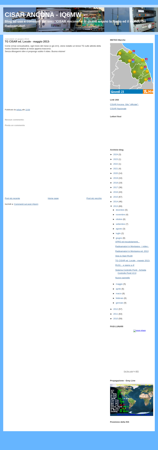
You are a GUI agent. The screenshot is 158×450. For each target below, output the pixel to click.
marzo (119, 293)
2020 (116, 173)
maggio (119, 284)
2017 (116, 187)
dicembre (120, 210)
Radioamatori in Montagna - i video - (132, 246)
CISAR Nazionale (118, 108)
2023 (116, 159)
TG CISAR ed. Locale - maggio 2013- (132, 260)
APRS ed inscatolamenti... (127, 242)
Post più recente (12, 198)
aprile (119, 289)
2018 (116, 183)
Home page (53, 198)
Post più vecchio (94, 198)
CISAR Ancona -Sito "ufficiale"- (124, 104)
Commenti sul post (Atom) (26, 204)
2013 (116, 206)
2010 (116, 318)
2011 (116, 314)
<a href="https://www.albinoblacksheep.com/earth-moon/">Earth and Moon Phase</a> (131, 352)
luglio (118, 233)
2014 (116, 201)
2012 (116, 309)
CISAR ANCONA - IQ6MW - (45, 14)
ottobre (119, 219)
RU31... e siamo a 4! (124, 265)
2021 (116, 168)
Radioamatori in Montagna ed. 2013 (132, 251)
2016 (116, 192)
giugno (119, 238)
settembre (121, 224)
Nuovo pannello (122, 278)
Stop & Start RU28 (123, 256)
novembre (121, 214)
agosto (119, 228)
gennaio (120, 303)
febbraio (120, 298)
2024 (116, 154)
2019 (116, 178)
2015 (116, 197)
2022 (116, 164)
